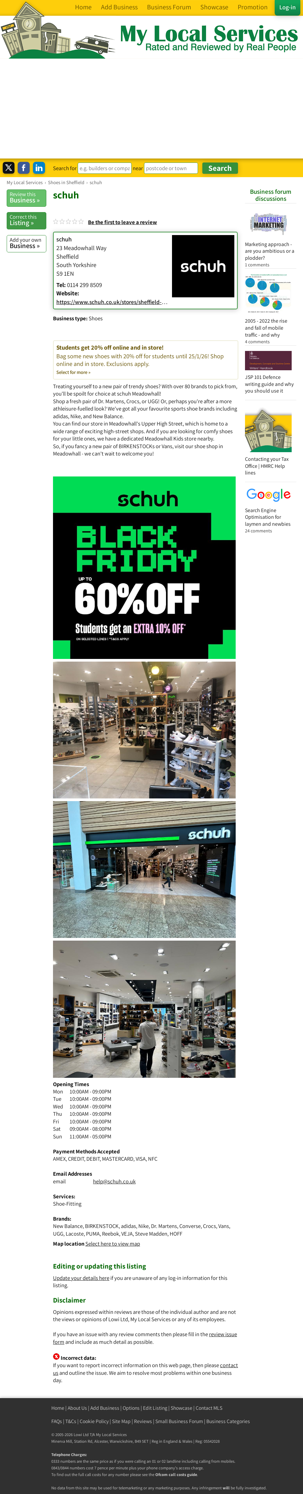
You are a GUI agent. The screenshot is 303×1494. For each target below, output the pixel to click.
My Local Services (111, 1434)
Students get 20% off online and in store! (145, 359)
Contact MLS (209, 1408)
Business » (28, 197)
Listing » (28, 220)
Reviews (143, 1421)
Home (57, 1408)
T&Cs (70, 1421)
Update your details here (81, 1278)
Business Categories (228, 1421)
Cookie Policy (94, 1421)
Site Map (121, 1421)
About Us (77, 1408)
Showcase (181, 1408)
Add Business (104, 1408)
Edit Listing (155, 1408)
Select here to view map (112, 1243)
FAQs (56, 1421)
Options (131, 1408)
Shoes (96, 318)
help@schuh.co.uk (114, 1181)
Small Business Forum (179, 1421)
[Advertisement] (151, 108)
